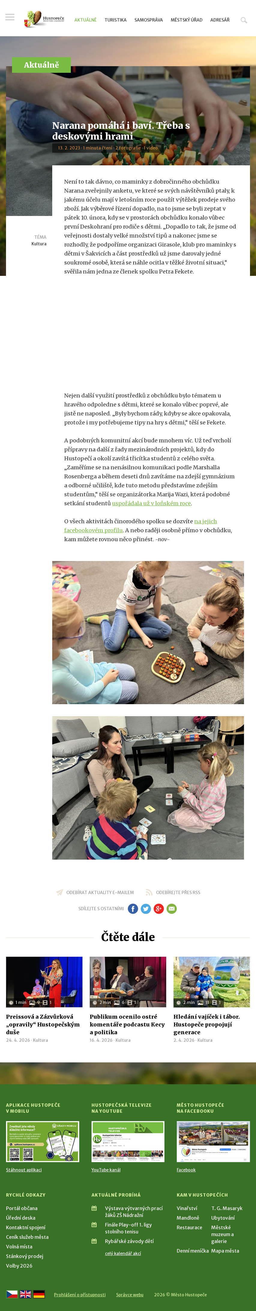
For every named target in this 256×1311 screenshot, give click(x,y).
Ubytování (223, 1218)
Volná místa (19, 1247)
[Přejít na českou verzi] (12, 1294)
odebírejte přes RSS (178, 892)
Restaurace (189, 1227)
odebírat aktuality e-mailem (100, 892)
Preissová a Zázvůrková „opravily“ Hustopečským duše (43, 1024)
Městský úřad (187, 20)
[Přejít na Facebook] (213, 1141)
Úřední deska (20, 1218)
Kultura (39, 244)
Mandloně (188, 1218)
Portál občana (22, 1208)
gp (159, 908)
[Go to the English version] (26, 1294)
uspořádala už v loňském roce (151, 503)
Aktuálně (85, 20)
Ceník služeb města (27, 1237)
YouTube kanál (106, 1170)
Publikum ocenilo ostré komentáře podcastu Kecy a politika (127, 1024)
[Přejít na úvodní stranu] (44, 19)
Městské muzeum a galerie (222, 1234)
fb (133, 908)
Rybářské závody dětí (129, 1241)
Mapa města (225, 1251)
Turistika (115, 20)
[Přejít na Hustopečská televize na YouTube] (128, 1141)
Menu (10, 18)
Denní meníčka (193, 1251)
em (172, 908)
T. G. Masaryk (226, 1208)
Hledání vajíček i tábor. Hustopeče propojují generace (206, 1024)
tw (146, 908)
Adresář (220, 20)
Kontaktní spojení (25, 1227)
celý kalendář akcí (123, 1253)
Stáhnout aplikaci (24, 1170)
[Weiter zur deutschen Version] (39, 1294)
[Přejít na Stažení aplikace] (42, 1141)
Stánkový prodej (24, 1256)
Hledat (244, 20)
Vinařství (187, 1208)
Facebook (186, 1170)
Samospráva (148, 20)
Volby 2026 (19, 1266)
